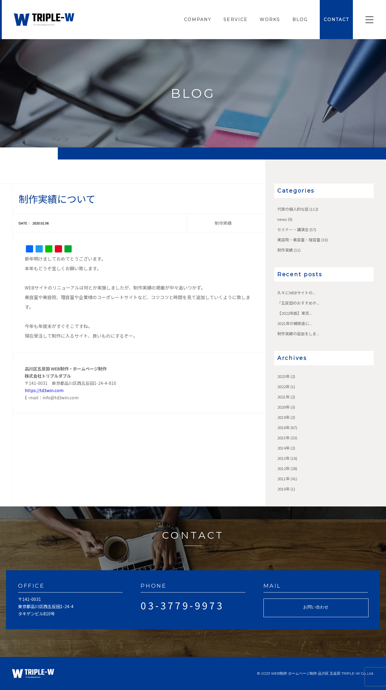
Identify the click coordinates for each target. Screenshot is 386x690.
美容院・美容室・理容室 (298, 240)
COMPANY (198, 19)
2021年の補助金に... (294, 323)
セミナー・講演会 (293, 229)
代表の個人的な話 (293, 209)
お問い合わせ (315, 607)
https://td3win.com (44, 390)
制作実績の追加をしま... (298, 333)
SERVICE (235, 19)
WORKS (270, 19)
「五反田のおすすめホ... (298, 303)
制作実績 (285, 250)
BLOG (300, 19)
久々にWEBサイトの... (296, 292)
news (282, 219)
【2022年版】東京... (294, 313)
